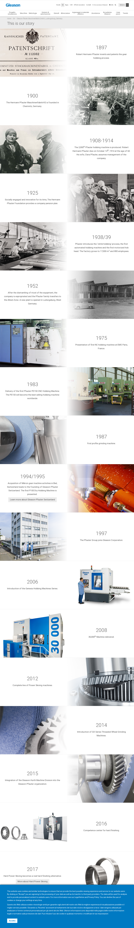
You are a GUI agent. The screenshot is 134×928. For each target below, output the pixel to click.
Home (9, 18)
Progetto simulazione (12, 13)
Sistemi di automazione (45, 13)
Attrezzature (65, 13)
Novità (58, 5)
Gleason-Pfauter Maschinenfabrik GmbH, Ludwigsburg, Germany (39, 18)
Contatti (88, 5)
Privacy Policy (93, 897)
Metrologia (33, 13)
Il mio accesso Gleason (100, 5)
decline (109, 897)
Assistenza (96, 13)
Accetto (12, 921)
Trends (125, 13)
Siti (63, 5)
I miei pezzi (118, 13)
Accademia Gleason (107, 13)
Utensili (56, 13)
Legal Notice (79, 897)
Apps (66, 5)
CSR (71, 5)
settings (29, 900)
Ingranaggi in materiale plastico (80, 13)
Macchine (23, 13)
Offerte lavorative (79, 5)
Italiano (122, 5)
